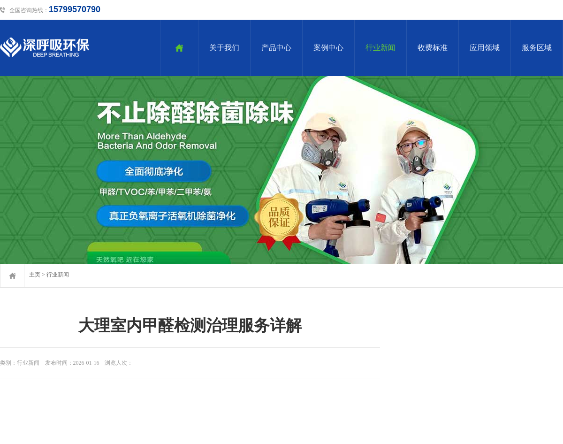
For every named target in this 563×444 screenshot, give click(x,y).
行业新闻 (380, 48)
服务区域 (537, 48)
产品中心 (276, 48)
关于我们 (224, 48)
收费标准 (433, 48)
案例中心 (328, 48)
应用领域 (485, 48)
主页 (34, 274)
